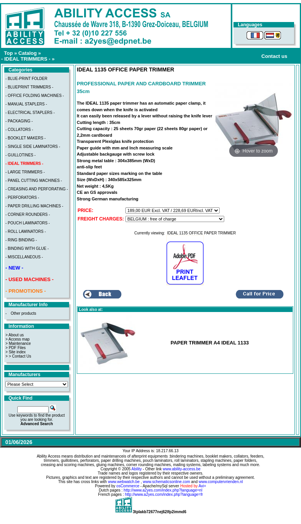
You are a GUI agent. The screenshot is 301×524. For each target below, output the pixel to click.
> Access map (17, 339)
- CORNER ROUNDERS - (27, 214)
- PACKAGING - (19, 121)
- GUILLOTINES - (20, 155)
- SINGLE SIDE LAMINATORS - (32, 146)
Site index (17, 352)
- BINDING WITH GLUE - (27, 248)
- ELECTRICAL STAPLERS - (30, 112)
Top (8, 53)
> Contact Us (20, 356)
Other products (23, 313)
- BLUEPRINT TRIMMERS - (29, 87)
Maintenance (20, 343)
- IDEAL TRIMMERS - (26, 59)
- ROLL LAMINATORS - (25, 231)
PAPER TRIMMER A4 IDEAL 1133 (210, 343)
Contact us (274, 56)
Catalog (28, 53)
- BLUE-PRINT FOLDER (26, 78)
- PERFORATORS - (22, 197)
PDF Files (17, 348)
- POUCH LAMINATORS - (27, 223)
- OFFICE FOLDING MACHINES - (34, 95)
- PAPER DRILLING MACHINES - (34, 206)
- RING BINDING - (21, 240)
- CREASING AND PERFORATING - (36, 189)
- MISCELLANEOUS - (24, 257)
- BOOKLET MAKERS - (25, 138)
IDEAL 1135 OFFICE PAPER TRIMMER (201, 233)
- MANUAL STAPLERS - (26, 104)
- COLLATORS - (19, 129)
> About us (14, 335)
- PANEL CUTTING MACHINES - (33, 180)
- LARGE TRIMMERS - (25, 172)
